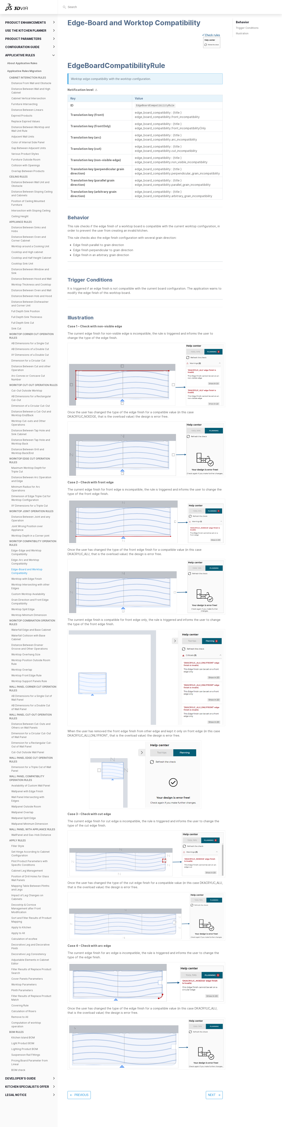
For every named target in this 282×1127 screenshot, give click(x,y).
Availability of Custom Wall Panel (30, 785)
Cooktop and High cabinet (27, 252)
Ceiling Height (19, 216)
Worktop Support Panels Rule (29, 681)
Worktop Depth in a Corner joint (30, 535)
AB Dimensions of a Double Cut (30, 349)
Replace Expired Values (25, 121)
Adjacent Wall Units (22, 136)
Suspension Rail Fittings (25, 1054)
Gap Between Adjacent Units (28, 148)
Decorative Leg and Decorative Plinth (30, 946)
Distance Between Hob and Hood (31, 296)
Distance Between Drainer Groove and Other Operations (29, 646)
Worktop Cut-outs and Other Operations (28, 422)
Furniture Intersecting (24, 104)
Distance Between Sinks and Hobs (28, 229)
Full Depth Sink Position (25, 311)
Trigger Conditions (247, 27)
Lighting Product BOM (24, 1049)
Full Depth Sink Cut (22, 322)
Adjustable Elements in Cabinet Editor (30, 961)
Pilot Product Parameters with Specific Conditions (29, 863)
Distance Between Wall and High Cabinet (30, 90)
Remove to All (19, 1016)
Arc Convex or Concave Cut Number (28, 377)
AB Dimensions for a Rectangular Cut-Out (31, 398)
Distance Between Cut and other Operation (31, 368)
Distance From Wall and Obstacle (31, 83)
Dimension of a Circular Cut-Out (30, 405)
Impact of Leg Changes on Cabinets (27, 897)
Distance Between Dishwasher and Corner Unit (30, 303)
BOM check (18, 1070)
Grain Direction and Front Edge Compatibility (30, 601)
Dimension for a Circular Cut (28, 360)
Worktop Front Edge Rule (26, 675)
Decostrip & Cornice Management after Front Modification (26, 908)
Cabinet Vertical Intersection (28, 98)
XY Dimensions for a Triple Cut (29, 505)
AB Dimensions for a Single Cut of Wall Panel (31, 697)
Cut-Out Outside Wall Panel (27, 752)
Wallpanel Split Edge (23, 818)
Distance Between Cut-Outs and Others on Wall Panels (30, 725)
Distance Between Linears (27, 109)
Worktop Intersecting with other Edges (30, 586)
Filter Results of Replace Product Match (31, 997)
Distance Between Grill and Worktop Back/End (27, 451)
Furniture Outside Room (25, 159)
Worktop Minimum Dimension (29, 615)
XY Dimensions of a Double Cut (30, 354)
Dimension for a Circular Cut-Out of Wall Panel (31, 735)
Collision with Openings (25, 165)
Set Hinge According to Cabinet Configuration (30, 853)
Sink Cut (16, 328)
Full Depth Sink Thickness (26, 317)
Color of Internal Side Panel (27, 142)
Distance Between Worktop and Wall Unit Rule (30, 129)
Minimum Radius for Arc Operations (25, 488)
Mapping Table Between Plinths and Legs (30, 887)
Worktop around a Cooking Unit (30, 246)
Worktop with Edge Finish (26, 578)
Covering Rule (20, 1005)
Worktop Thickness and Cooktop (31, 284)
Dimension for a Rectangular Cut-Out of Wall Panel (31, 744)
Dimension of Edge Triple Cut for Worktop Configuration (31, 498)
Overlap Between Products (27, 171)
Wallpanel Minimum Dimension (29, 823)
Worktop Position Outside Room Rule (30, 662)
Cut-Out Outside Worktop (26, 390)
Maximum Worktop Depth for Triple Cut (28, 469)
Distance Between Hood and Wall (31, 278)
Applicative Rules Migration (24, 71)
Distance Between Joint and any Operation (30, 518)
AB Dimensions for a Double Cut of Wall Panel (30, 707)
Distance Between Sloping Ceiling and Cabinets (31, 193)
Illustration (242, 33)
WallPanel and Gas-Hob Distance (31, 834)
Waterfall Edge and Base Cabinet (31, 629)
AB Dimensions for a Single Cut (30, 343)
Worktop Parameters (24, 984)
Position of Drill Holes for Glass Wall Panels (30, 878)
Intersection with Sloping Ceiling (30, 210)
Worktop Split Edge (23, 609)
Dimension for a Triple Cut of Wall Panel (31, 769)
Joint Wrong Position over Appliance (27, 528)
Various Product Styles (25, 153)
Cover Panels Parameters (27, 978)
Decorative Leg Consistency (28, 954)
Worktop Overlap (21, 669)
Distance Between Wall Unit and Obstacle (30, 184)
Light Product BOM (22, 1043)
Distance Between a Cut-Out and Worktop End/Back (31, 413)
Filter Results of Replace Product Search (31, 971)
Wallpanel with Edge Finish (27, 791)
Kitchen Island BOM (23, 1037)
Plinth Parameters (22, 990)
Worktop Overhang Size (25, 654)
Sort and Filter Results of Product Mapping (31, 919)
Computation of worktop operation (26, 1024)
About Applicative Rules (22, 63)
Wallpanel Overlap (22, 812)
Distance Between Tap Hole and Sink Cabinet (30, 432)
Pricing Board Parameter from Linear (29, 1062)
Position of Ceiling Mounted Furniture (28, 203)
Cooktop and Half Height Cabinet (31, 257)
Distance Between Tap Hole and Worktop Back (30, 441)
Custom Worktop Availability (28, 594)
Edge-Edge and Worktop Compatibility (26, 552)
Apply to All (18, 933)
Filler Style (17, 846)
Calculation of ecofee (24, 938)
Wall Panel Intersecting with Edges (27, 799)
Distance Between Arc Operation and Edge (31, 479)
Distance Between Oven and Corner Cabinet (28, 238)
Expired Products (21, 115)
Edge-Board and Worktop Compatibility (26, 571)
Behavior (242, 22)
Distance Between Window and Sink (30, 271)
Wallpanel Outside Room (26, 806)
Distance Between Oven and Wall (31, 290)
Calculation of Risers (23, 1011)
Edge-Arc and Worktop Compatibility (25, 561)
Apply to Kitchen (21, 927)
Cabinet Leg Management (27, 870)
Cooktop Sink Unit (22, 263)
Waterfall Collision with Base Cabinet (28, 637)
